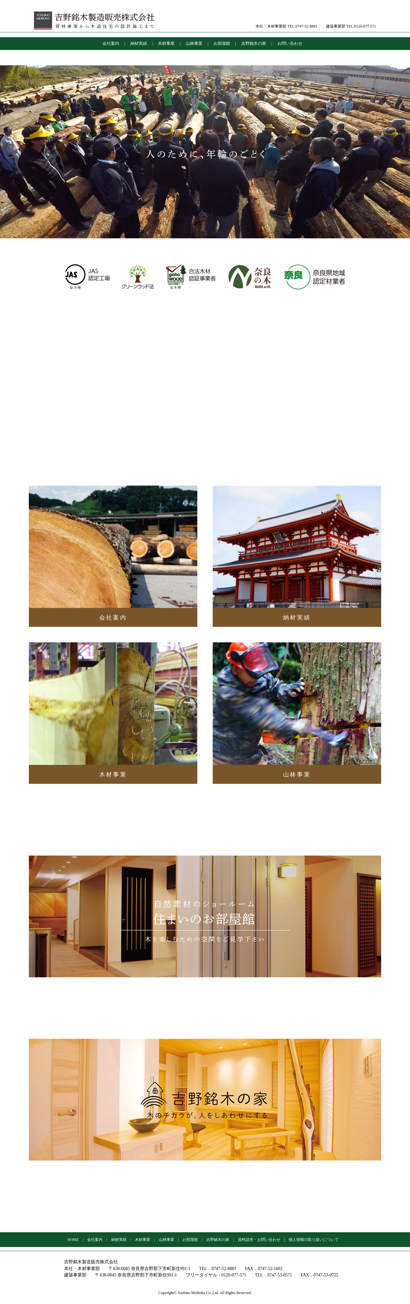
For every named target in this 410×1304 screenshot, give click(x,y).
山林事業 (194, 43)
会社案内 (110, 43)
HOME (73, 1239)
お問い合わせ (289, 43)
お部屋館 (222, 43)
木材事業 (166, 43)
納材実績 (138, 43)
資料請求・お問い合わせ (259, 1239)
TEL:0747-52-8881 (302, 26)
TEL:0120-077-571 (361, 26)
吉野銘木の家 (253, 43)
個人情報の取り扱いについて (314, 1239)
